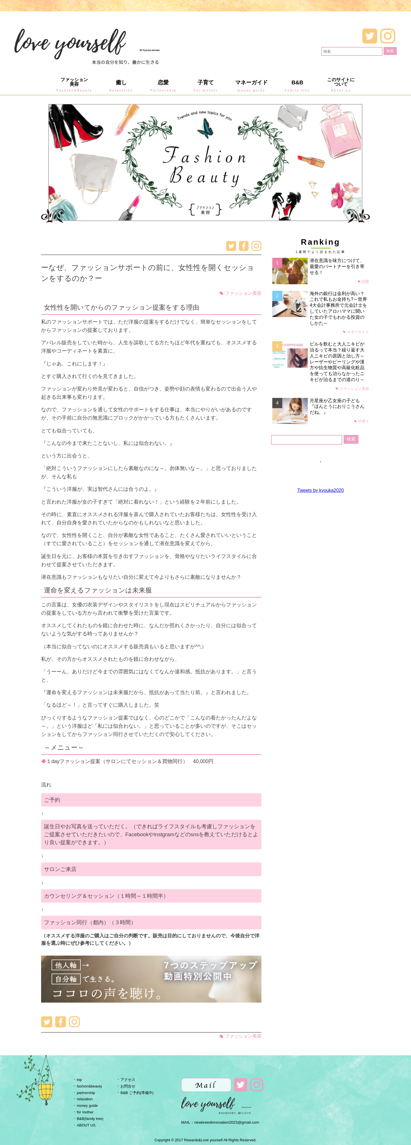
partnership (86, 1093)
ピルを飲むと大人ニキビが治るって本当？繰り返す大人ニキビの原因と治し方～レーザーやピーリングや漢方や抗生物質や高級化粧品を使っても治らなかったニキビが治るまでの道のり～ (337, 362)
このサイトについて (340, 84)
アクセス (127, 1079)
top (79, 1079)
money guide (87, 1105)
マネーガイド (251, 86)
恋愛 (163, 86)
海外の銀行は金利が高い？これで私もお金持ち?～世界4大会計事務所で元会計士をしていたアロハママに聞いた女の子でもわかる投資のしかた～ (338, 308)
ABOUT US (86, 1125)
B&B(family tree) (90, 1119)
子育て (206, 86)
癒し (121, 86)
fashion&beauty (89, 1086)
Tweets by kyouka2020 (320, 490)
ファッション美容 (74, 84)
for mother (85, 1112)
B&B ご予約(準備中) (137, 1093)
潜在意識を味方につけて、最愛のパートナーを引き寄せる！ (337, 266)
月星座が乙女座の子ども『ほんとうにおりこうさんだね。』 (337, 406)
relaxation (85, 1099)
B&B (297, 86)
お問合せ (127, 1086)
